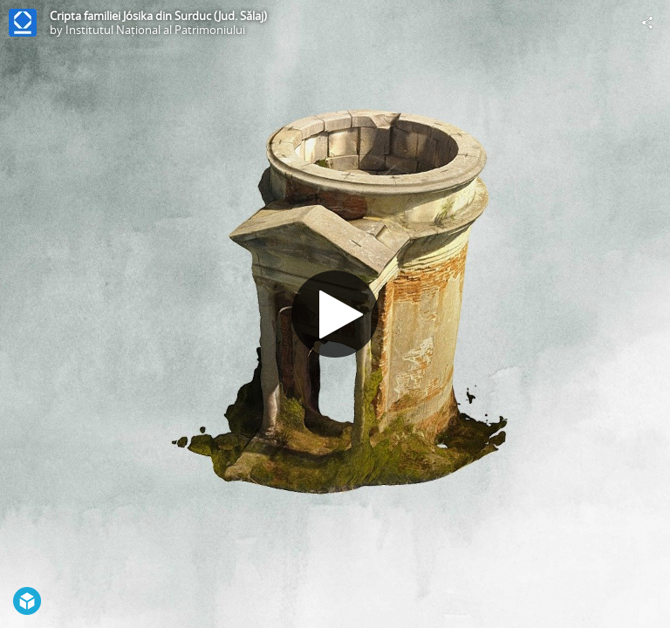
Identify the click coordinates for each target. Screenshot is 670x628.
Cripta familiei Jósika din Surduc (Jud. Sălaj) (158, 16)
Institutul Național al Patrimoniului (155, 30)
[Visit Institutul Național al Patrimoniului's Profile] (23, 23)
